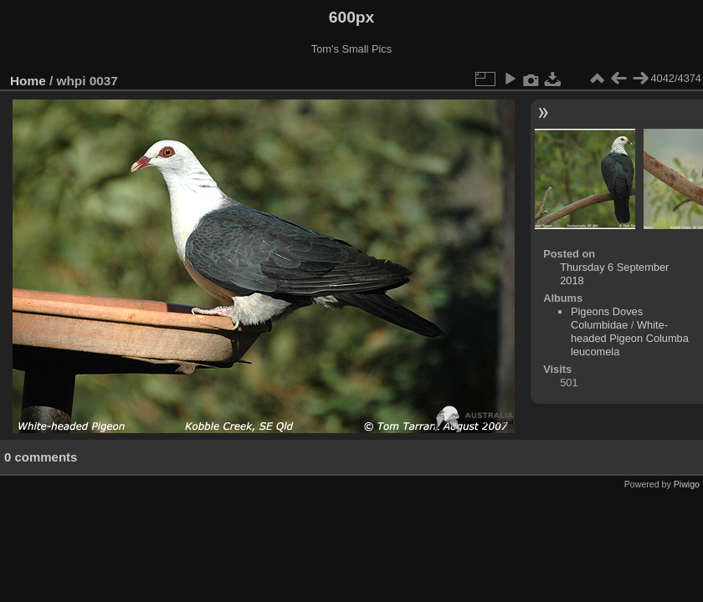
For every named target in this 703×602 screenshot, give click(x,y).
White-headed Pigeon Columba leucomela (630, 338)
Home (28, 81)
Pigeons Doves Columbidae (607, 318)
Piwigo (687, 484)
